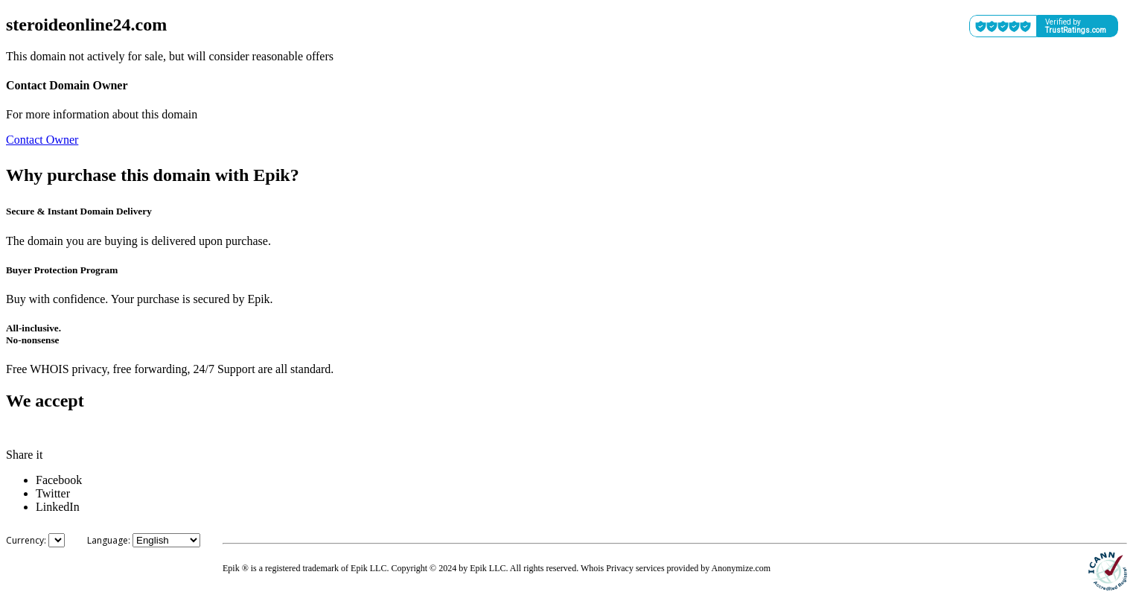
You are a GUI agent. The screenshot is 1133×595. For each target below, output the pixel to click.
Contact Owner (42, 139)
